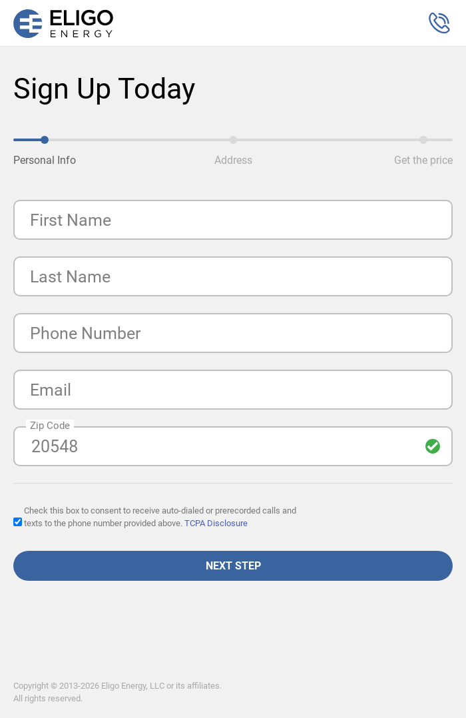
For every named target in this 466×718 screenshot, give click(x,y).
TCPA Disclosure (216, 523)
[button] (439, 23)
